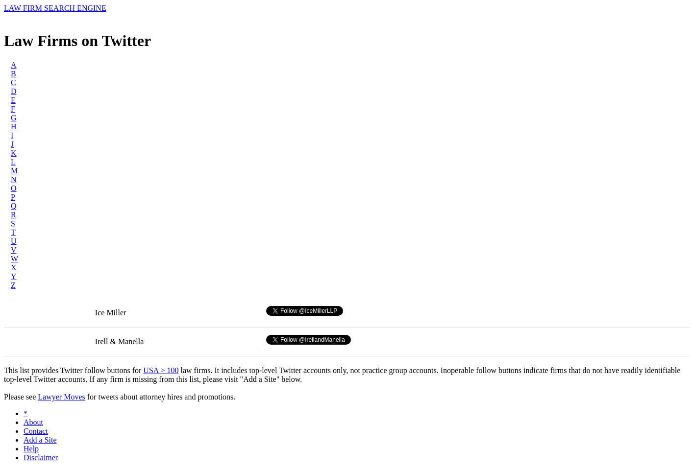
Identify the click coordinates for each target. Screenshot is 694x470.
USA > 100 (160, 370)
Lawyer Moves (61, 397)
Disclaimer (41, 457)
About (33, 422)
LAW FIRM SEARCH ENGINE (55, 8)
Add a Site (40, 440)
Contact (36, 431)
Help (31, 449)
